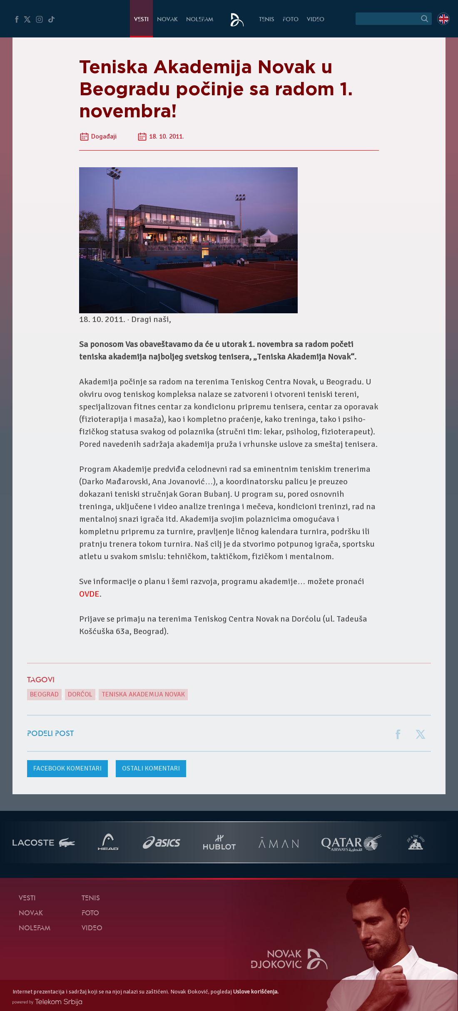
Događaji (104, 136)
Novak (167, 20)
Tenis (266, 20)
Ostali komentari (151, 768)
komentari (67, 768)
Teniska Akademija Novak (143, 694)
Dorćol (80, 694)
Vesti (141, 20)
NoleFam (199, 20)
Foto (291, 20)
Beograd (44, 694)
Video (315, 20)
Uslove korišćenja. (256, 991)
